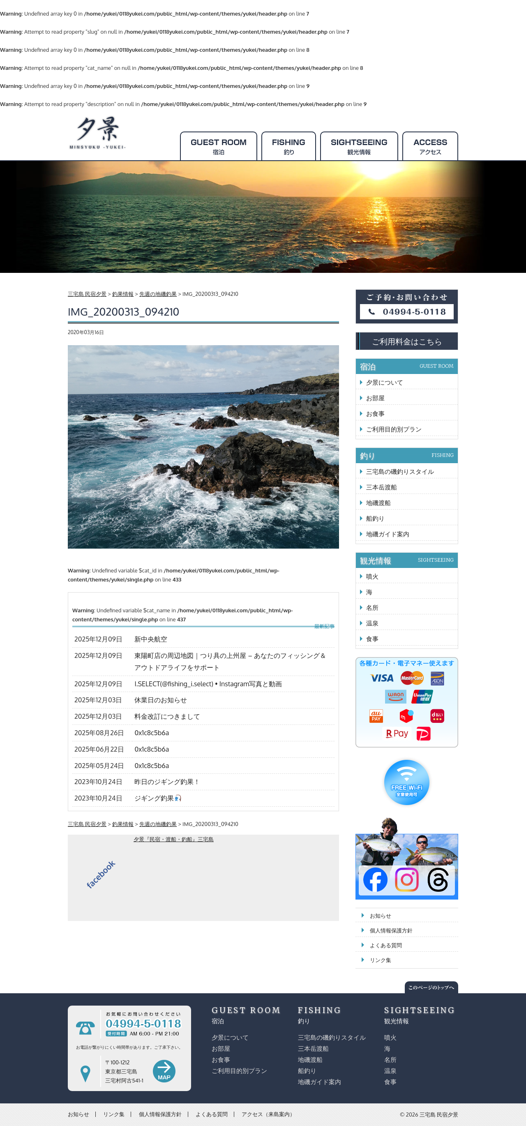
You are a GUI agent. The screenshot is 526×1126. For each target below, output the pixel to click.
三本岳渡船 (381, 487)
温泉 (372, 623)
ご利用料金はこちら (407, 341)
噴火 (372, 576)
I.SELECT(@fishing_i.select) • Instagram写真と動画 (208, 684)
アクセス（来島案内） (268, 1114)
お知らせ (380, 915)
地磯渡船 (378, 503)
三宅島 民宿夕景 (439, 1114)
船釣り (375, 518)
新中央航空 (150, 639)
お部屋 (375, 398)
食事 (372, 639)
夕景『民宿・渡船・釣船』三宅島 (174, 839)
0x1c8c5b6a (151, 733)
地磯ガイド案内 (387, 534)
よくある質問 (386, 945)
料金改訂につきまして (167, 716)
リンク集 (380, 960)
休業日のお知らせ (160, 700)
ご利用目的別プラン (394, 429)
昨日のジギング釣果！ (167, 782)
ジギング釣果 (157, 798)
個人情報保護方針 (391, 930)
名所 (372, 607)
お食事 (375, 414)
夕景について (384, 382)
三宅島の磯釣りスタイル (400, 471)
